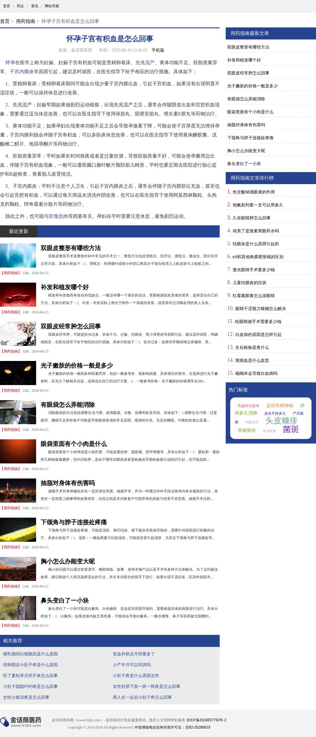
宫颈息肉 (58, 216)
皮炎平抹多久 (275, 413)
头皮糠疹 (281, 420)
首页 (6, 6)
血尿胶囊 (269, 431)
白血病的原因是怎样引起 (258, 334)
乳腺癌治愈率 (248, 406)
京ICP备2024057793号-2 (206, 720)
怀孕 (10, 62)
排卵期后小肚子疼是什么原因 (30, 664)
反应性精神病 (279, 405)
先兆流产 (145, 62)
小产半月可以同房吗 (132, 664)
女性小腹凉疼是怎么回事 (26, 697)
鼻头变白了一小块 (65, 600)
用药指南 (25, 21)
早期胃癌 (247, 430)
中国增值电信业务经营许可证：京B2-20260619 (172, 727)
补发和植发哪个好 (65, 287)
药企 (20, 6)
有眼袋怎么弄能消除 (68, 404)
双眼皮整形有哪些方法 (71, 248)
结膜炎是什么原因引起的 (256, 243)
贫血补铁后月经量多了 (134, 653)
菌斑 (291, 429)
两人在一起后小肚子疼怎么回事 (142, 697)
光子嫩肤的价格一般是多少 (77, 365)
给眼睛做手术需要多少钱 (258, 321)
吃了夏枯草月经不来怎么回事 (30, 675)
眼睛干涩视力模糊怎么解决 (260, 308)
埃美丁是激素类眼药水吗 (256, 230)
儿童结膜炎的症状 (249, 282)
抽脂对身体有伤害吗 (68, 483)
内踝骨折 (252, 422)
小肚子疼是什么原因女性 (136, 675)
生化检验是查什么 (252, 347)
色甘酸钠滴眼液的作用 (254, 192)
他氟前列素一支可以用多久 (258, 204)
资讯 (34, 6)
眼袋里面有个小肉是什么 (74, 444)
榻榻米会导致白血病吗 (256, 373)
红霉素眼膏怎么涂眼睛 (254, 295)
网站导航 (52, 6)
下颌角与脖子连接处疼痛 (74, 522)
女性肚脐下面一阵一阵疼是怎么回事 (146, 686)
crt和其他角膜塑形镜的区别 (258, 256)
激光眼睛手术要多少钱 (254, 269)
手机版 (158, 50)
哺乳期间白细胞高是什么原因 (30, 653)
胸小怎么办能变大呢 (68, 561)
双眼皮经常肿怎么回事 (71, 326)
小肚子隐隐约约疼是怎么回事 (30, 686)
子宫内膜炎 (22, 71)
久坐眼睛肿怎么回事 (252, 217)
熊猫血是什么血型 (252, 360)
